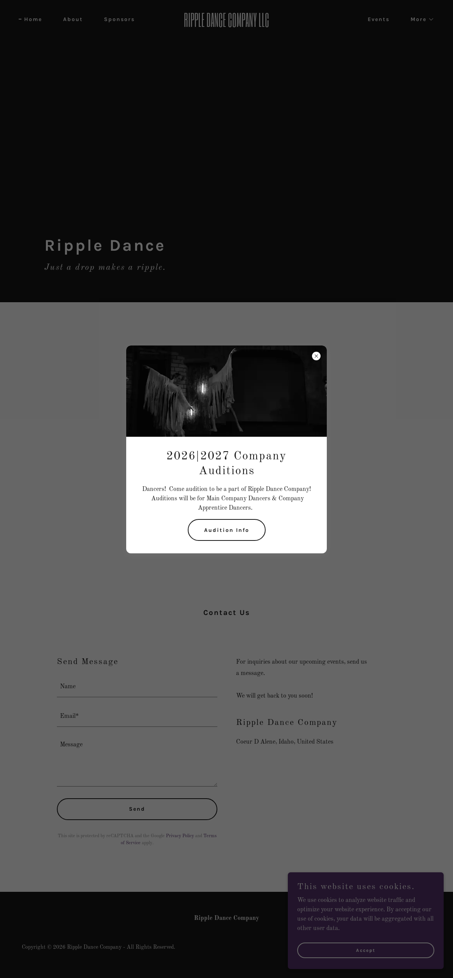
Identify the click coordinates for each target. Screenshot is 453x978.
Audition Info (226, 530)
